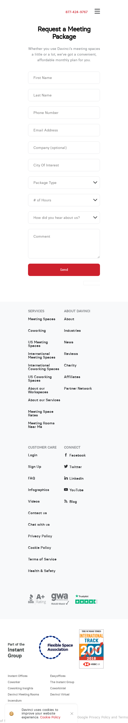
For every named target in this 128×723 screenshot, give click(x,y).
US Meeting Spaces (38, 344)
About (69, 319)
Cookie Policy (39, 548)
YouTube (74, 490)
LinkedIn (74, 478)
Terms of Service (42, 559)
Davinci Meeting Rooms (23, 694)
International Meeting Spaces (41, 356)
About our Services (44, 400)
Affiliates (72, 377)
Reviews (71, 354)
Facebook (75, 455)
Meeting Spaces (41, 319)
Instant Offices (18, 676)
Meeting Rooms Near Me (41, 425)
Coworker (14, 682)
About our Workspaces (38, 390)
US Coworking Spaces (40, 379)
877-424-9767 (77, 12)
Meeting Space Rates (40, 413)
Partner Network (78, 389)
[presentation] (92, 283)
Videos (34, 501)
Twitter (73, 467)
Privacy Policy (40, 536)
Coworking (37, 331)
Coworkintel (58, 688)
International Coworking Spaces (43, 367)
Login (32, 455)
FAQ (31, 478)
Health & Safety (42, 571)
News (68, 342)
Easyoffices (58, 676)
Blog (70, 501)
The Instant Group (62, 682)
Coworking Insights (20, 688)
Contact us (37, 513)
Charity (70, 365)
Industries (72, 331)
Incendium (15, 700)
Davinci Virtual (59, 694)
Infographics (38, 490)
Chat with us (39, 525)
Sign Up (34, 467)
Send (64, 270)
